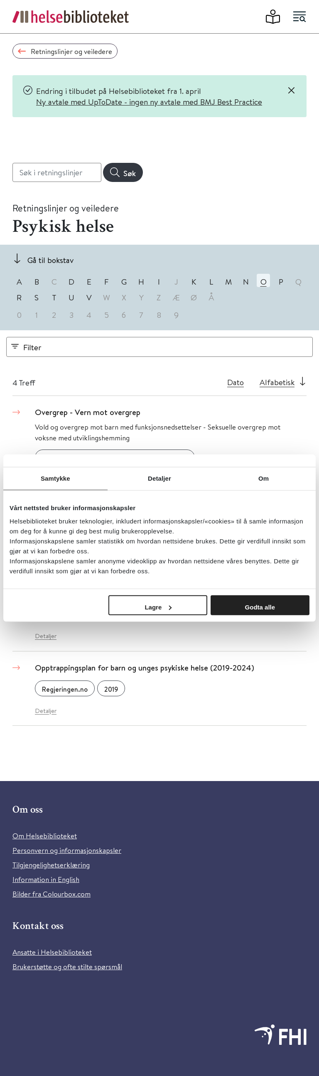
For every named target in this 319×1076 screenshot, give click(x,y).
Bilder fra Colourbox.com (51, 894)
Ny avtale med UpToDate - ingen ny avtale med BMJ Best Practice (149, 101)
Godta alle (260, 606)
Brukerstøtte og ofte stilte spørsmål (67, 966)
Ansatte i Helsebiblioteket (52, 952)
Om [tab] (263, 478)
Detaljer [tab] (159, 478)
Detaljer (45, 636)
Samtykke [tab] (55, 478)
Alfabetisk (277, 382)
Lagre (158, 606)
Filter (32, 347)
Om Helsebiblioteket (44, 835)
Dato (235, 382)
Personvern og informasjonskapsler (66, 850)
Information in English (45, 879)
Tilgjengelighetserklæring (51, 865)
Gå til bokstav (50, 260)
